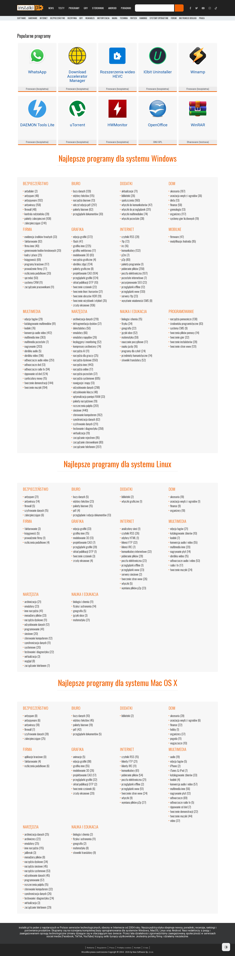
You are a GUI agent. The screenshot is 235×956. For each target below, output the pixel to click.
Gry (86, 8)
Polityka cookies (124, 948)
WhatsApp (37, 72)
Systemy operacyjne (159, 18)
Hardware (32, 18)
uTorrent (77, 125)
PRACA (201, 18)
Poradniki (126, 8)
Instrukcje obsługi (187, 18)
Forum (174, 18)
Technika (124, 18)
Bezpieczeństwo (57, 18)
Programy (74, 8)
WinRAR (198, 125)
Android (112, 8)
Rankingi (143, 18)
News (51, 8)
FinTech (133, 18)
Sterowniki (98, 8)
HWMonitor (117, 125)
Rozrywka (72, 18)
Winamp (197, 72)
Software (21, 18)
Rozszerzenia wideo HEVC (117, 74)
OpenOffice (157, 125)
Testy (61, 8)
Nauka (114, 18)
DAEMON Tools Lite (37, 125)
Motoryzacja (103, 18)
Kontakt (137, 948)
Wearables (90, 18)
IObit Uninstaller (158, 72)
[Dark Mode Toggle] (226, 947)
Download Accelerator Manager (77, 76)
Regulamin (102, 948)
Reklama (90, 948)
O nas (145, 948)
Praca (111, 948)
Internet (44, 18)
